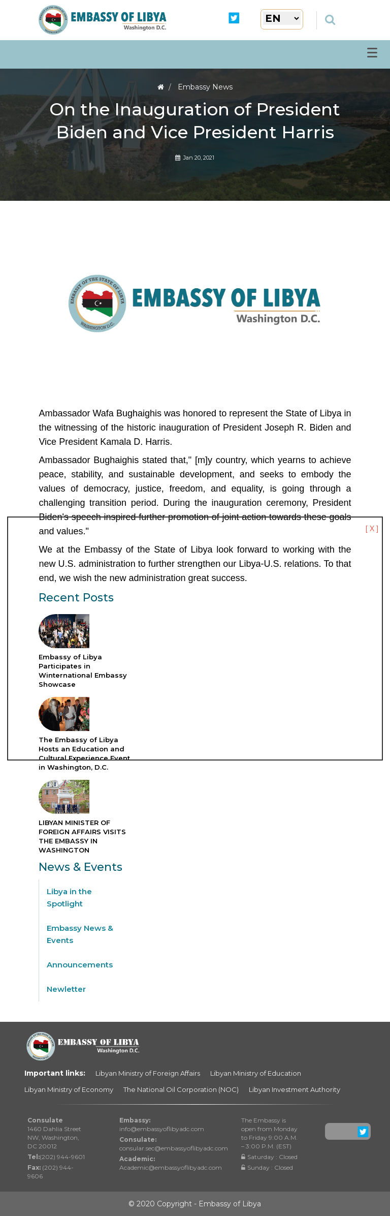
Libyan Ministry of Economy (68, 1089)
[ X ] (372, 528)
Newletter (66, 989)
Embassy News (205, 87)
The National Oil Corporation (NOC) (181, 1089)
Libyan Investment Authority (294, 1089)
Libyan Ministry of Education (255, 1073)
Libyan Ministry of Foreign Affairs (147, 1073)
